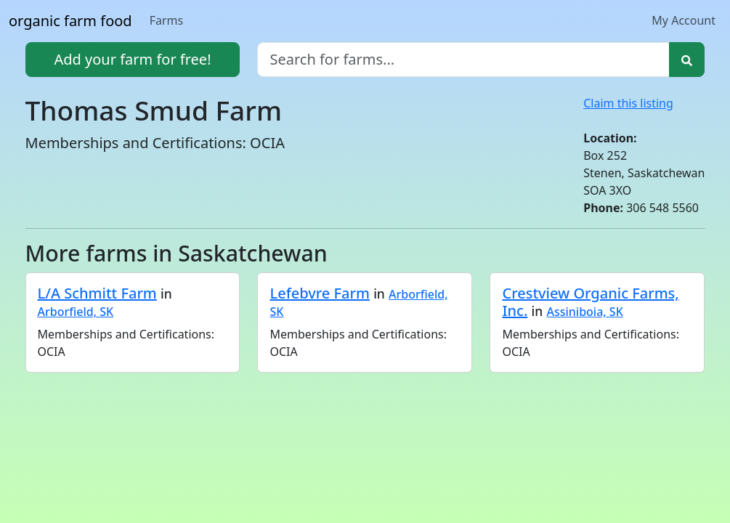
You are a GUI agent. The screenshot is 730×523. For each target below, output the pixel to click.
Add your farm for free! (132, 59)
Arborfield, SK (76, 312)
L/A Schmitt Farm (97, 293)
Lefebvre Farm (319, 293)
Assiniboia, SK (584, 312)
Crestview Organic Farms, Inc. (590, 301)
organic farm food (70, 21)
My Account (683, 20)
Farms (167, 20)
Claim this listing (628, 103)
